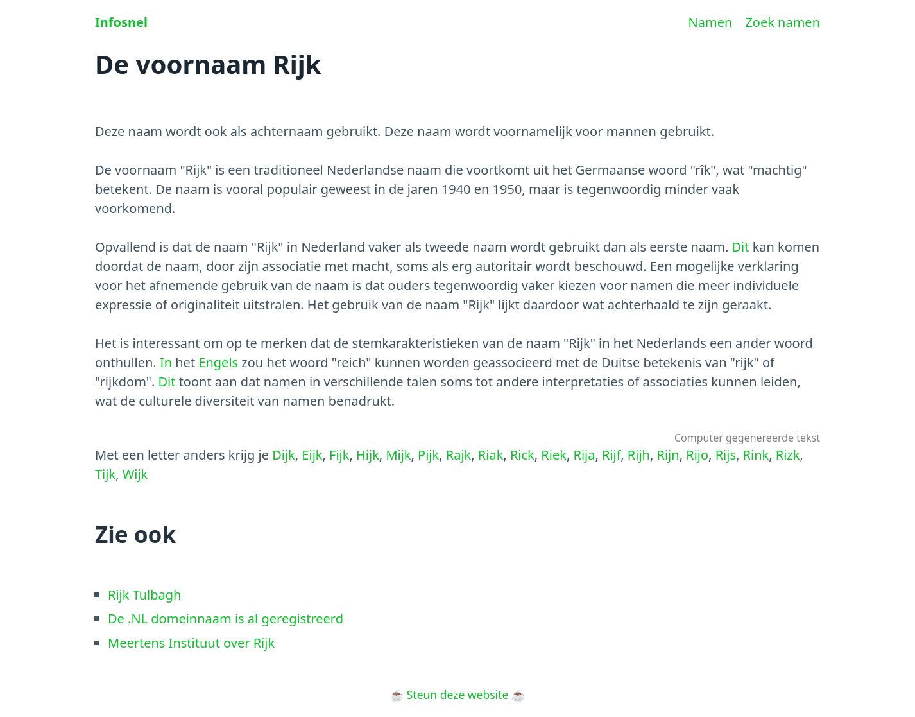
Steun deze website (458, 694)
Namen (710, 22)
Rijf (611, 454)
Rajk (459, 454)
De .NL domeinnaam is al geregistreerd (225, 618)
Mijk (398, 454)
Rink (756, 454)
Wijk (135, 474)
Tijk (105, 474)
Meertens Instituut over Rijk (191, 643)
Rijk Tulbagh (144, 594)
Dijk (283, 454)
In (166, 362)
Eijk (312, 454)
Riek (554, 454)
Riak (491, 454)
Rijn (668, 454)
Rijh (639, 454)
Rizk (788, 454)
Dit (740, 246)
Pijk (428, 454)
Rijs (725, 454)
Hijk (367, 454)
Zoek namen (782, 22)
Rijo (697, 454)
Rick (522, 454)
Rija (584, 454)
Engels (218, 362)
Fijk (339, 454)
